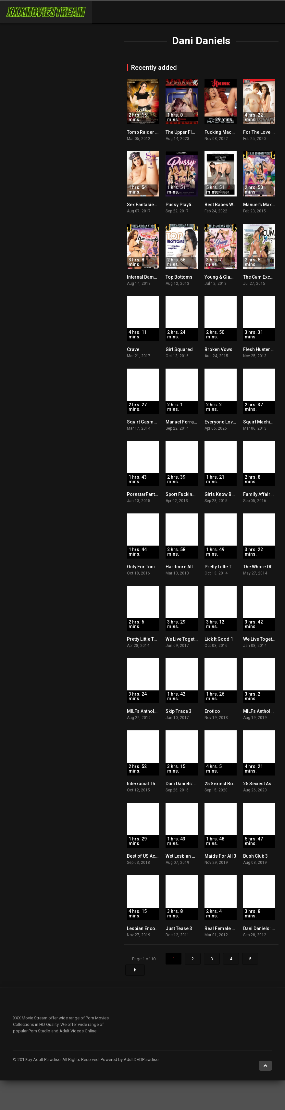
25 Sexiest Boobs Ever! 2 (230, 783)
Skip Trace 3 (179, 711)
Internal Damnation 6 (149, 277)
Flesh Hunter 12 (259, 349)
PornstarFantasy (144, 494)
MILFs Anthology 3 (146, 711)
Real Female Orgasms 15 (231, 928)
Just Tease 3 (179, 928)
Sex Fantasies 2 (143, 204)
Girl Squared (179, 349)
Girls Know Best (221, 494)
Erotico (212, 711)
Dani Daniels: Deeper (187, 783)
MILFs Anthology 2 (262, 711)
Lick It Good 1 (218, 639)
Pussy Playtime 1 (184, 204)
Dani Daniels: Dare (262, 928)
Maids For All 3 (220, 856)
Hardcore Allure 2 (185, 566)
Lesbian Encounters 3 (149, 928)
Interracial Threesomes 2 (154, 783)
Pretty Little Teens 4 (224, 566)
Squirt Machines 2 (262, 421)
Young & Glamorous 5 (227, 277)
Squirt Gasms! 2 (144, 421)
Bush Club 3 (255, 856)
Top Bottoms (179, 277)
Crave (133, 349)
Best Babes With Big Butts (231, 204)
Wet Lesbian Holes (185, 856)
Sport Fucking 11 (183, 494)
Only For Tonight (144, 566)
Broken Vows (218, 349)
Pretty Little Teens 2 (147, 639)
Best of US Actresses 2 (151, 856)
